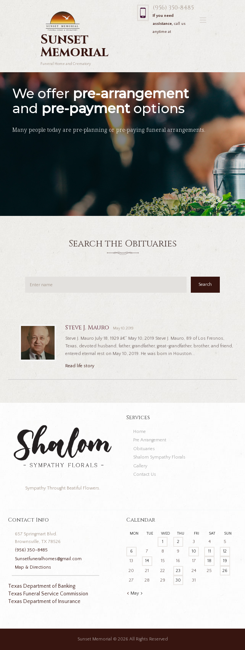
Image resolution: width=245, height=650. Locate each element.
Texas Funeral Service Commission (48, 594)
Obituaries (144, 448)
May (135, 593)
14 (147, 560)
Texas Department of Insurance (44, 601)
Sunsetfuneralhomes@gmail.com (48, 558)
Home (139, 431)
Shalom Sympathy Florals (159, 457)
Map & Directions (33, 567)
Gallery (140, 466)
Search (205, 284)
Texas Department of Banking (41, 586)
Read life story (79, 365)
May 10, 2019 (123, 328)
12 (225, 551)
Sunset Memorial (94, 639)
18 (209, 560)
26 (224, 570)
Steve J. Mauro (87, 328)
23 (178, 570)
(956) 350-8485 (173, 8)
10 (194, 551)
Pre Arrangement (149, 440)
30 (178, 580)
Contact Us (144, 474)
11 (209, 551)
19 (225, 560)
